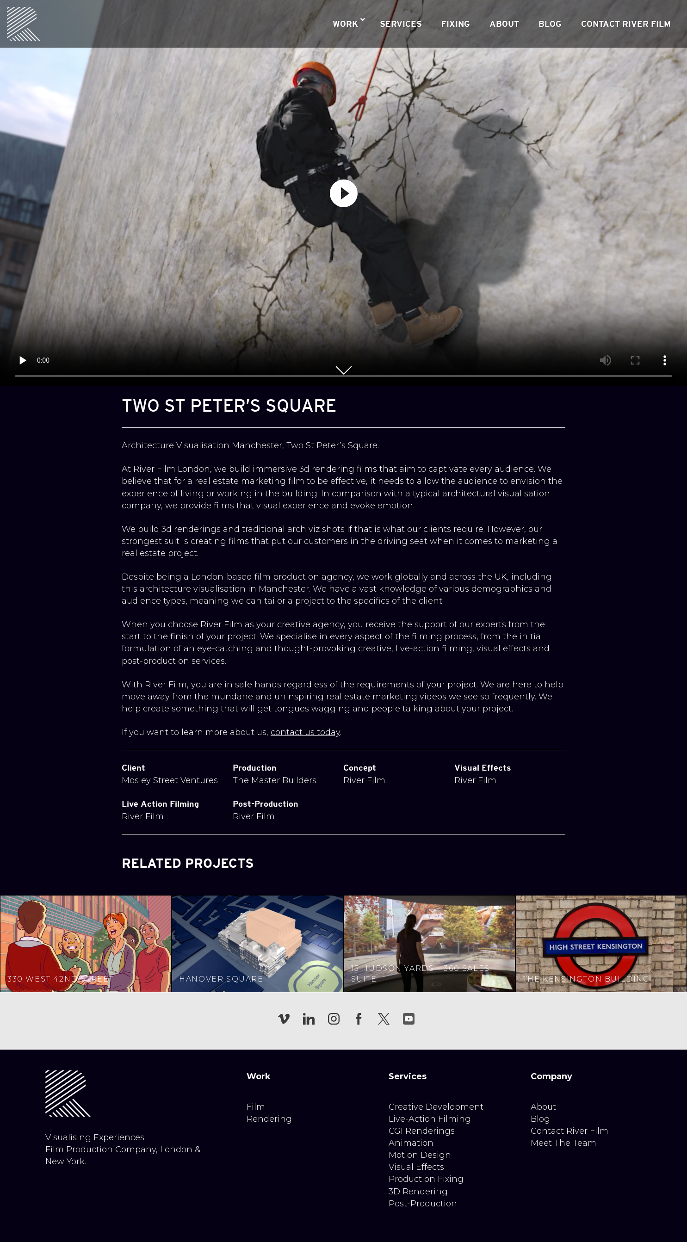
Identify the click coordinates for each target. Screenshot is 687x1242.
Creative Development (436, 1107)
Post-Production (423, 1204)
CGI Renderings (422, 1131)
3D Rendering (418, 1191)
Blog (540, 1119)
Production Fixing (426, 1179)
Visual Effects (416, 1167)
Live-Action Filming (430, 1119)
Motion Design (420, 1155)
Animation (411, 1143)
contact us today (305, 732)
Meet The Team (563, 1143)
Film (256, 1107)
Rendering (269, 1119)
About (543, 1107)
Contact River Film (569, 1131)
